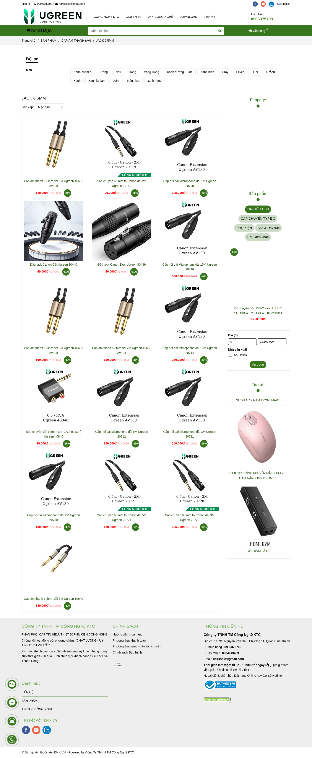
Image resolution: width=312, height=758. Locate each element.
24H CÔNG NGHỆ (160, 16)
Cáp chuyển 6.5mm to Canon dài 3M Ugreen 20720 (189, 517)
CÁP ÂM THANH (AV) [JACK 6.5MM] (76, 40)
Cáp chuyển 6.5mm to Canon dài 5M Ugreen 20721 (121, 517)
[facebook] (257, 3)
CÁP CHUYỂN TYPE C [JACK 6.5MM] (258, 218)
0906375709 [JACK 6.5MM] (43, 3)
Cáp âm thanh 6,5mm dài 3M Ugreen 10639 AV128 (53, 350)
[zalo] (272, 3)
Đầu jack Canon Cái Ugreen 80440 (53, 264)
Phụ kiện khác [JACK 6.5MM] (258, 237)
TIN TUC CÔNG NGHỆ (37, 709)
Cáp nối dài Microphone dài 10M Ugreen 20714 (189, 350)
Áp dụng (258, 364)
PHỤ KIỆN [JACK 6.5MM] (244, 228)
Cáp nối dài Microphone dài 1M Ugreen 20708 (189, 183)
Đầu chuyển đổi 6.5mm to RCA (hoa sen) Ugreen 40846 (53, 434)
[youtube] (265, 3)
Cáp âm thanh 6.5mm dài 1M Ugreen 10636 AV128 (53, 183)
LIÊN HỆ (209, 16)
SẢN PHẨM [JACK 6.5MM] (48, 40)
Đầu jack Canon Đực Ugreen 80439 (122, 264)
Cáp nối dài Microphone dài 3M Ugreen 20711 (189, 434)
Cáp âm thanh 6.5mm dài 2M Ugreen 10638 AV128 (121, 350)
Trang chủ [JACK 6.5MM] (29, 40)
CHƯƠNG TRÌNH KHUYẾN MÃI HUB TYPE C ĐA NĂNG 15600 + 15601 (258, 475)
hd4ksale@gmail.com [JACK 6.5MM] (70, 3)
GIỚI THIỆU (133, 16)
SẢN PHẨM (29, 700)
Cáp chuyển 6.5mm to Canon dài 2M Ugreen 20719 (121, 183)
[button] (284, 4)
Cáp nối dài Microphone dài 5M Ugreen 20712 (121, 434)
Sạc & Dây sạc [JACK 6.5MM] (268, 228)
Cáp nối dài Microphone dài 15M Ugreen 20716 (189, 267)
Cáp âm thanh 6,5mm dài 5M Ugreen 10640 (53, 598)
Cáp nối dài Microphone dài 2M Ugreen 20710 (53, 517)
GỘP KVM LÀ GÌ (258, 551)
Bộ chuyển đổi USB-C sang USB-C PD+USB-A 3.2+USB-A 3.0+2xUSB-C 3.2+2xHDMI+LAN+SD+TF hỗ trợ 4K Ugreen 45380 (258, 311)
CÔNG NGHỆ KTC (106, 16)
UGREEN (238, 354)
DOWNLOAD (188, 16)
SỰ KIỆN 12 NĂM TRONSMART (258, 400)
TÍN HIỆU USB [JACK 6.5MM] (258, 209)
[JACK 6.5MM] (52, 16)
